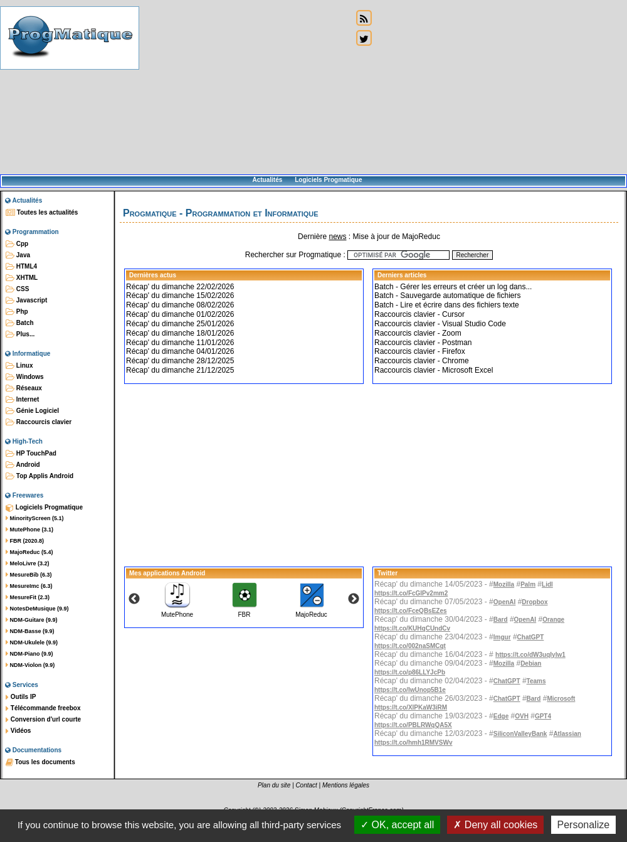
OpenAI (504, 602)
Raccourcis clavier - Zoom (417, 333)
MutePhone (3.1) (29, 529)
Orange (553, 619)
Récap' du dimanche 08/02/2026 (180, 305)
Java (18, 255)
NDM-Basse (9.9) (30, 631)
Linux (19, 366)
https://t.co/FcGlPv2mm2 (411, 593)
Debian (530, 663)
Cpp (17, 244)
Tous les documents (40, 762)
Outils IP (21, 697)
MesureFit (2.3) (28, 597)
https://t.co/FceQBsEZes (410, 610)
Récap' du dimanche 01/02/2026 (180, 314)
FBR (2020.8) (25, 541)
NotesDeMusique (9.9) (37, 608)
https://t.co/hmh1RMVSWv (413, 742)
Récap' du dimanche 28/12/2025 (180, 360)
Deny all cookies (495, 824)
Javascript (26, 300)
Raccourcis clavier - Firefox (419, 351)
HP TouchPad (31, 453)
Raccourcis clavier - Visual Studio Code (440, 323)
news (337, 236)
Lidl (547, 584)
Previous (134, 599)
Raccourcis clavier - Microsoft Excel (433, 370)
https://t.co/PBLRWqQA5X (413, 725)
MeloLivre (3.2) (28, 563)
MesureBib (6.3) (29, 575)
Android (23, 465)
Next (353, 599)
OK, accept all (397, 824)
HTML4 (21, 266)
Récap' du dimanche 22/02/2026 (180, 286)
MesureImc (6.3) (29, 586)
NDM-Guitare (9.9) (32, 620)
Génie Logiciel (32, 411)
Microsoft (561, 698)
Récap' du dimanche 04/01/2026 (180, 351)
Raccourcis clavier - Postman (423, 342)
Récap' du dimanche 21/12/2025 (180, 370)
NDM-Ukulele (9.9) (32, 642)
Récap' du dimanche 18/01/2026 (180, 333)
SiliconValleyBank (520, 733)
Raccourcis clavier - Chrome (421, 360)
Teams (536, 681)
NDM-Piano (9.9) (29, 654)
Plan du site (274, 785)
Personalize (583, 824)
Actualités (267, 179)
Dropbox (534, 602)
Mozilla (503, 584)
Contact (306, 785)
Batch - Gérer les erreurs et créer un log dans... (453, 286)
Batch (20, 323)
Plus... (20, 334)
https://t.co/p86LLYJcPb (409, 672)
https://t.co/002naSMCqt (410, 645)
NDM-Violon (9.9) (30, 665)
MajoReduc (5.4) (29, 552)
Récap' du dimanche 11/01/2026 (180, 342)
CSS (17, 289)
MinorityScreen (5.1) (35, 518)
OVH (522, 716)
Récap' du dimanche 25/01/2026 (180, 323)
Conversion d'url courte (43, 719)
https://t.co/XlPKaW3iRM (410, 707)
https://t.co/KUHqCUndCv (412, 628)
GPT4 (543, 716)
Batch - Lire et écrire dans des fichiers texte (446, 305)
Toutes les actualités (42, 212)
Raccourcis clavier (38, 422)
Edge (500, 716)
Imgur (502, 637)
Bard (500, 619)
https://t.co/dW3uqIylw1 (530, 654)
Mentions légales (345, 785)
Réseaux (24, 388)
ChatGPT (530, 637)
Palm (527, 584)
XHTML (22, 278)
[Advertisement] (245, 87)
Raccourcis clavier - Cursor (419, 314)
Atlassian (567, 733)
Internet (22, 399)
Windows (25, 377)
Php (17, 312)
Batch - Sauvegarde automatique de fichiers (447, 295)
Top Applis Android (39, 476)
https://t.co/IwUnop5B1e (410, 689)
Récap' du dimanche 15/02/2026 (180, 295)
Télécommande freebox (43, 708)
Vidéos (18, 731)
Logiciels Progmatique (328, 179)
